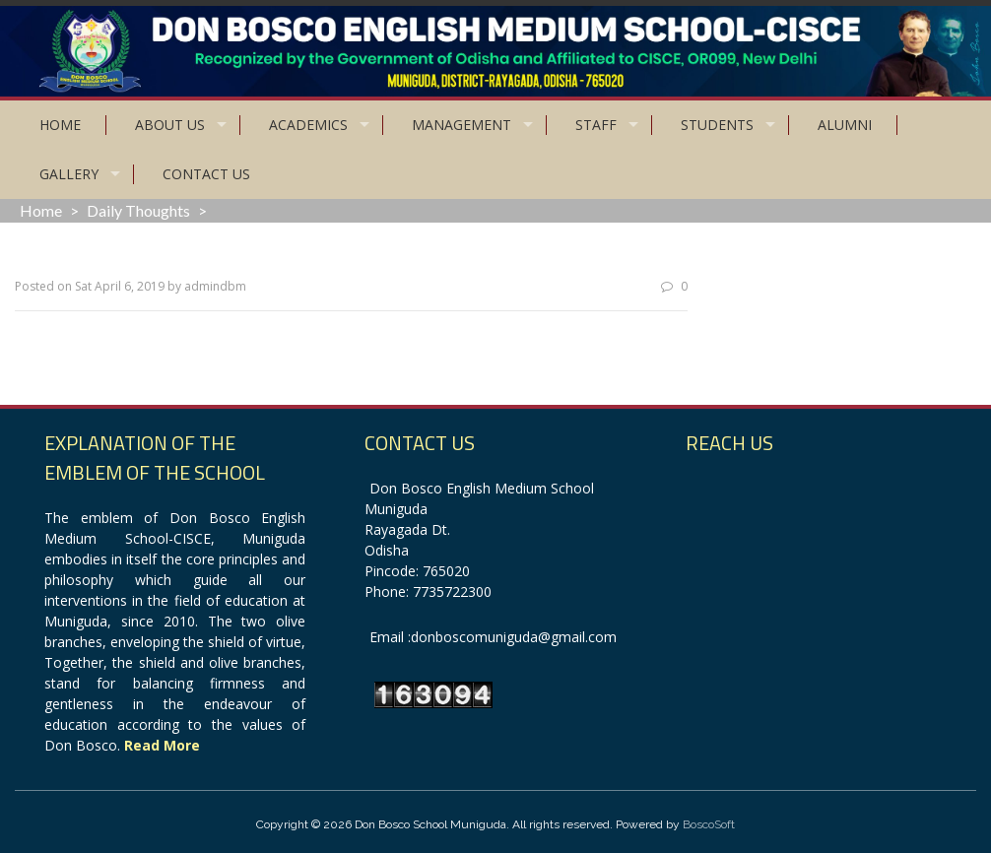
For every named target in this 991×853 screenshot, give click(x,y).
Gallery (69, 173)
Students (717, 124)
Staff (596, 124)
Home (60, 124)
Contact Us (206, 173)
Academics (308, 124)
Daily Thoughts (138, 210)
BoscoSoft (709, 824)
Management (461, 124)
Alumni (845, 124)
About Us (170, 124)
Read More (162, 745)
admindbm (215, 286)
